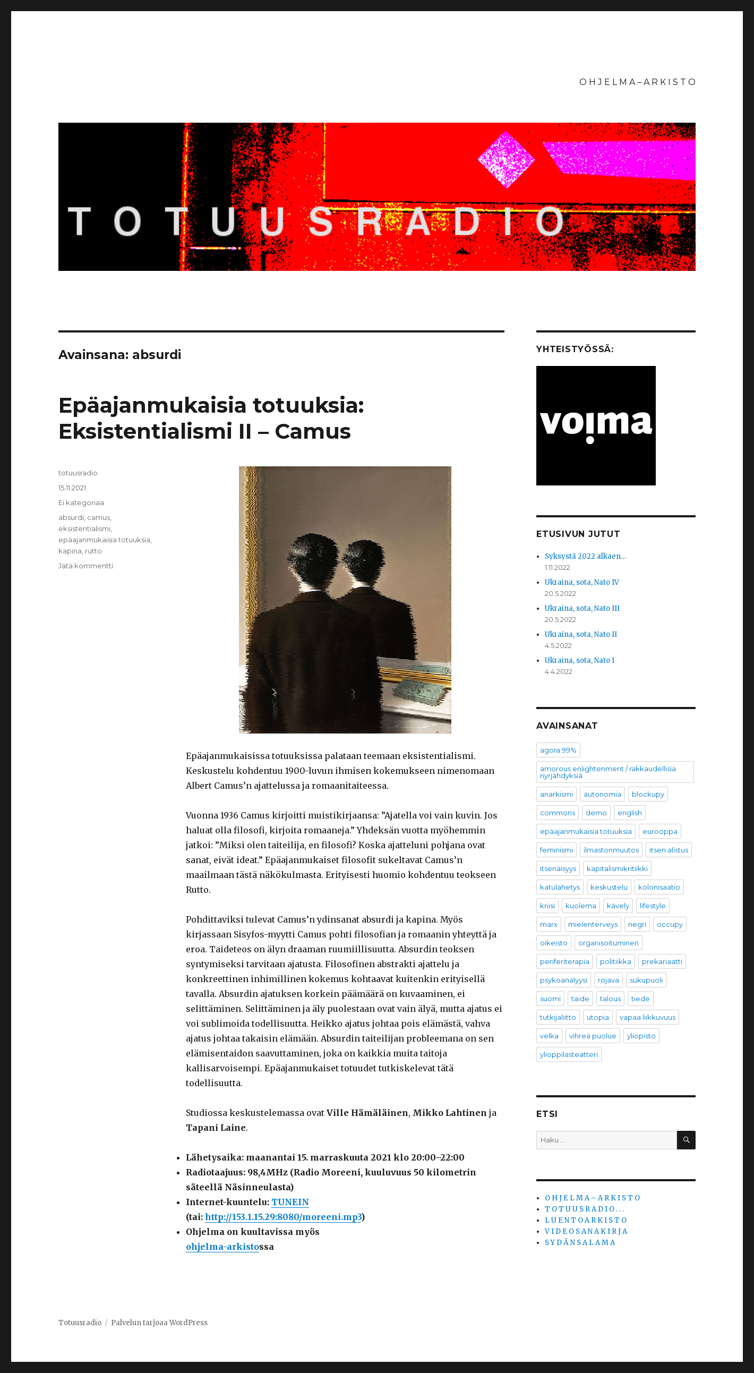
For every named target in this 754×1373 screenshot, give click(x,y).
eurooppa (660, 831)
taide (580, 998)
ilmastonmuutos (611, 850)
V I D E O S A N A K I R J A (586, 1231)
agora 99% (558, 750)
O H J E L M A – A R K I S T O (637, 82)
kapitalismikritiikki (617, 868)
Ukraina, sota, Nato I (579, 660)
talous (610, 998)
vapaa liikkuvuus (647, 1017)
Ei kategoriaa (81, 502)
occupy (670, 924)
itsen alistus (668, 850)
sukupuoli (646, 980)
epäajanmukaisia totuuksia (104, 539)
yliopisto (641, 1035)
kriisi (547, 905)
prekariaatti (662, 961)
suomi (550, 998)
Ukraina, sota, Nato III (582, 608)
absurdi (71, 517)
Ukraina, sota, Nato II (581, 634)
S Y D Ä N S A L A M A (580, 1242)
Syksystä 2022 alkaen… (585, 556)
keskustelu (609, 887)
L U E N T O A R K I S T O (586, 1220)
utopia (598, 1017)
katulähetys (560, 887)
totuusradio (78, 472)
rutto (93, 551)
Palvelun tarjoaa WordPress (159, 1322)
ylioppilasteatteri (569, 1054)
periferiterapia (564, 961)
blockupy (648, 794)
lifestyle (653, 905)
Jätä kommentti (85, 565)
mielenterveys (593, 924)
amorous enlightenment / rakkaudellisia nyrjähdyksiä (608, 772)
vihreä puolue (592, 1035)
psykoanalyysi (563, 980)
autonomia (602, 794)
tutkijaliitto (558, 1017)
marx (549, 924)
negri (637, 924)
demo (596, 812)
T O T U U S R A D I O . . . (584, 1209)
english (630, 812)
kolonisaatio (659, 887)
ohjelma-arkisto (222, 1246)
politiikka (615, 961)
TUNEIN (290, 1202)
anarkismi (556, 794)
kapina (70, 551)
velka (549, 1035)
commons (557, 812)
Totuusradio (79, 1322)
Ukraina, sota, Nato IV (582, 582)
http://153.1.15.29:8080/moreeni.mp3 (283, 1217)
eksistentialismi (84, 528)
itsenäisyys (558, 868)
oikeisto (554, 943)
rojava (608, 980)
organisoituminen (608, 943)
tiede (640, 998)
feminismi (556, 850)
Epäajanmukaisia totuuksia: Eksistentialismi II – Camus (211, 418)
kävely (618, 905)
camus (98, 517)
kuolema (581, 905)
